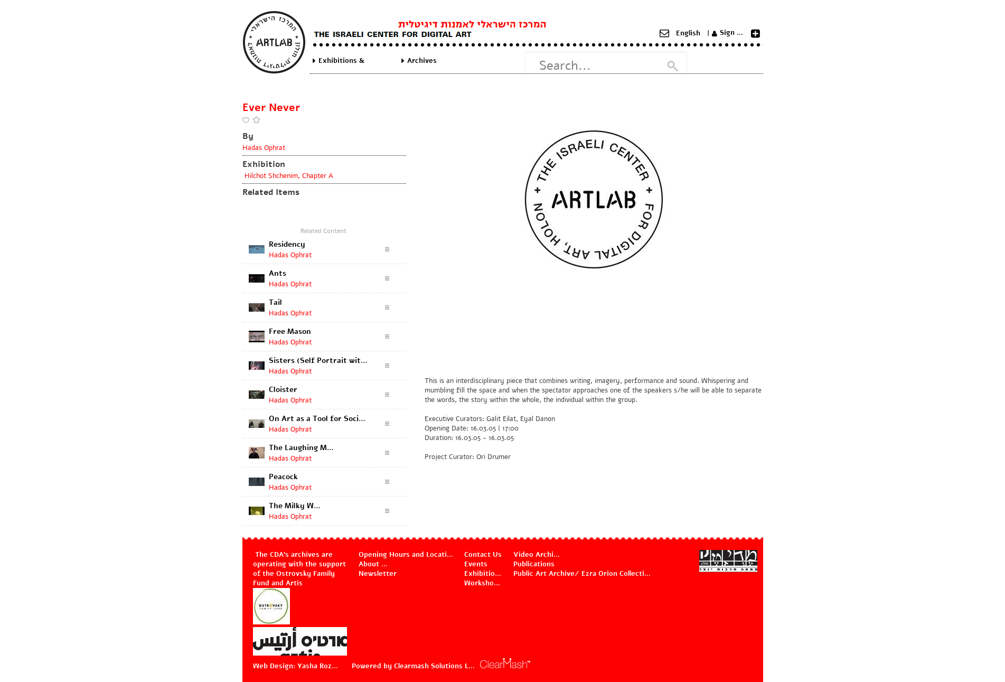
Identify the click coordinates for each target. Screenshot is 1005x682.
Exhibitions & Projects (341, 61)
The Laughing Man (302, 448)
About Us (374, 564)
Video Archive (537, 554)
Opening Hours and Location (406, 554)
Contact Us (483, 554)
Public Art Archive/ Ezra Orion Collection (582, 573)
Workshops (483, 583)
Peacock (283, 477)
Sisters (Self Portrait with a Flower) (318, 361)
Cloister (283, 390)
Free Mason (290, 331)
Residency (287, 244)
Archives (422, 61)
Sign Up (733, 33)
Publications (534, 564)
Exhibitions (483, 573)
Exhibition (263, 164)
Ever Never (271, 107)
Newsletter (378, 573)
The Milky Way (295, 506)
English (688, 33)
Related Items (270, 192)
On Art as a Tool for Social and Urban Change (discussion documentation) (318, 419)
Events (475, 564)
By (247, 136)
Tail (275, 302)
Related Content (323, 231)
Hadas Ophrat (263, 148)
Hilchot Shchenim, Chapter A (287, 176)
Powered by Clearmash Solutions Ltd (414, 666)
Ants (277, 273)
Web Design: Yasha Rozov (296, 666)
